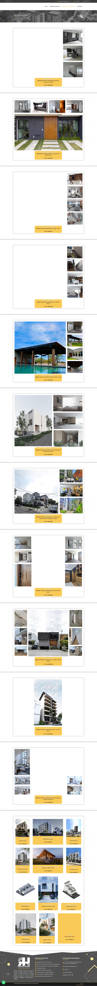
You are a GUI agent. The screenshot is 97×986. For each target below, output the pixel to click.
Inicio (46, 6)
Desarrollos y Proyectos (68, 6)
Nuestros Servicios (55, 6)
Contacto (79, 6)
